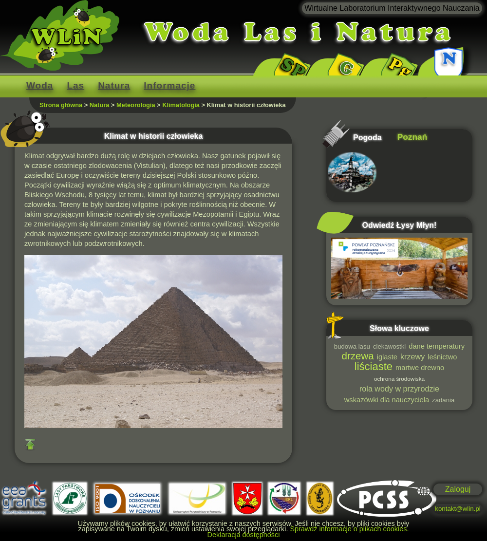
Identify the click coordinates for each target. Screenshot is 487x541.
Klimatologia (181, 105)
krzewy (412, 356)
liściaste (374, 366)
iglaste (387, 357)
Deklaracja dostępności (243, 535)
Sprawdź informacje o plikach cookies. (349, 529)
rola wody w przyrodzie (399, 388)
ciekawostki (389, 346)
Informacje (169, 85)
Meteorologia (135, 105)
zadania (443, 400)
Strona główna (60, 105)
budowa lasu (352, 346)
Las (75, 85)
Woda (39, 85)
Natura (114, 85)
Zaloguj (457, 489)
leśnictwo (442, 357)
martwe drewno (419, 368)
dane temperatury (437, 346)
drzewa (358, 355)
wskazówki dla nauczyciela (386, 400)
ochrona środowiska (399, 378)
